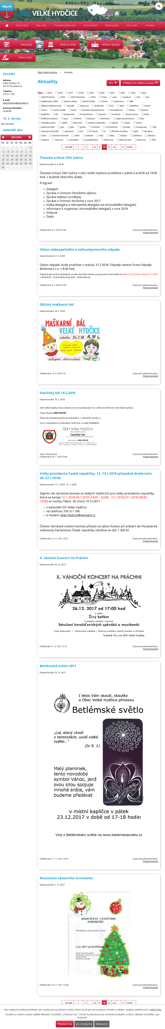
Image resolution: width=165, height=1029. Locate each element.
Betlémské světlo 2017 (58, 666)
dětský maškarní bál (51, 105)
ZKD (154, 139)
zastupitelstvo (91, 139)
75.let (104, 97)
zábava (151, 135)
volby (111, 135)
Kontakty (149, 25)
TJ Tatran (93, 131)
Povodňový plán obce (65, 25)
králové (78, 118)
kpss (66, 118)
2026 (93, 97)
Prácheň (96, 126)
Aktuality (26, 44)
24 (114, 146)
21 (99, 146)
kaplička (45, 114)
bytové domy (70, 101)
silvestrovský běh (50, 131)
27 (8, 147)
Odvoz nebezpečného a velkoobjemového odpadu (80, 249)
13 (21, 155)
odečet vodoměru (96, 122)
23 (109, 146)
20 (95, 146)
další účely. (156, 1009)
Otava (139, 122)
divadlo (70, 105)
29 (17, 147)
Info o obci (132, 25)
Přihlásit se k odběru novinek (140, 83)
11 (85, 146)
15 (30, 155)
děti (131, 101)
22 (30, 159)
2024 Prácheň (48, 97)
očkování (77, 122)
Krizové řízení (91, 25)
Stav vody (41, 25)
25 (12, 163)
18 (12, 159)
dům (122, 105)
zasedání (73, 139)
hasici (44, 109)
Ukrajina (148, 131)
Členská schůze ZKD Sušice (61, 157)
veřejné (89, 135)
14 (26, 155)
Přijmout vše (64, 1024)
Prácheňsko (112, 126)
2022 (123, 92)
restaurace (141, 126)
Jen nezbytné (84, 1024)
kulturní (91, 118)
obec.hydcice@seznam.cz (77, 515)
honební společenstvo (93, 109)
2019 (91, 92)
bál (138, 97)
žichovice (141, 139)
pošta (83, 126)
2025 (63, 97)
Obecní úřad (22, 25)
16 (3, 159)
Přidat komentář (150, 232)
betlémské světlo (49, 101)
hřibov (132, 109)
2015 (50, 92)
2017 (70, 92)
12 (17, 155)
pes (62, 126)
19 (17, 159)
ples (72, 126)
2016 (60, 92)
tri (105, 131)
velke (77, 135)
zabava (45, 139)
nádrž (64, 122)
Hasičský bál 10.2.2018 (57, 393)
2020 (102, 92)
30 (21, 147)
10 (8, 155)
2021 (112, 92)
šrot (81, 131)
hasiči (147, 105)
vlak (101, 135)
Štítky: (40, 92)
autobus (127, 97)
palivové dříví (48, 126)
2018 (81, 92)
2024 (143, 92)
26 (3, 147)
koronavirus (132, 114)
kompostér (69, 114)
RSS (113, 83)
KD (56, 114)
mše (142, 118)
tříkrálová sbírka (120, 131)
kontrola (116, 114)
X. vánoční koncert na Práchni (64, 558)
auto (115, 97)
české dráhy (89, 101)
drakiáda (99, 105)
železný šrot (125, 139)
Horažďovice (116, 109)
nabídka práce (48, 122)
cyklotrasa (118, 101)
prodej (126, 126)
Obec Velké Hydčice (7, 25)
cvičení (104, 101)
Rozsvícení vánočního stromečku (66, 878)
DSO (111, 105)
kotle (146, 114)
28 (12, 147)
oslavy (127, 122)
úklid (135, 131)
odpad (114, 122)
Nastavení (102, 1024)
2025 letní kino (78, 97)
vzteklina (137, 135)
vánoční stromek (60, 135)
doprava (84, 105)
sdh (154, 126)
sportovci (69, 131)
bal (147, 97)
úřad (43, 135)
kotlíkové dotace (49, 118)
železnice (108, 139)
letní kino (105, 118)
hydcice (144, 109)
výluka (123, 135)
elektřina (134, 105)
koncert (102, 114)
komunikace (87, 114)
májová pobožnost (125, 118)
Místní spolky (112, 25)
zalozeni (59, 139)
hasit (73, 109)
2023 (133, 92)
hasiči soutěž (59, 109)
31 (123, 146)
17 (8, 159)
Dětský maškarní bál (57, 304)
